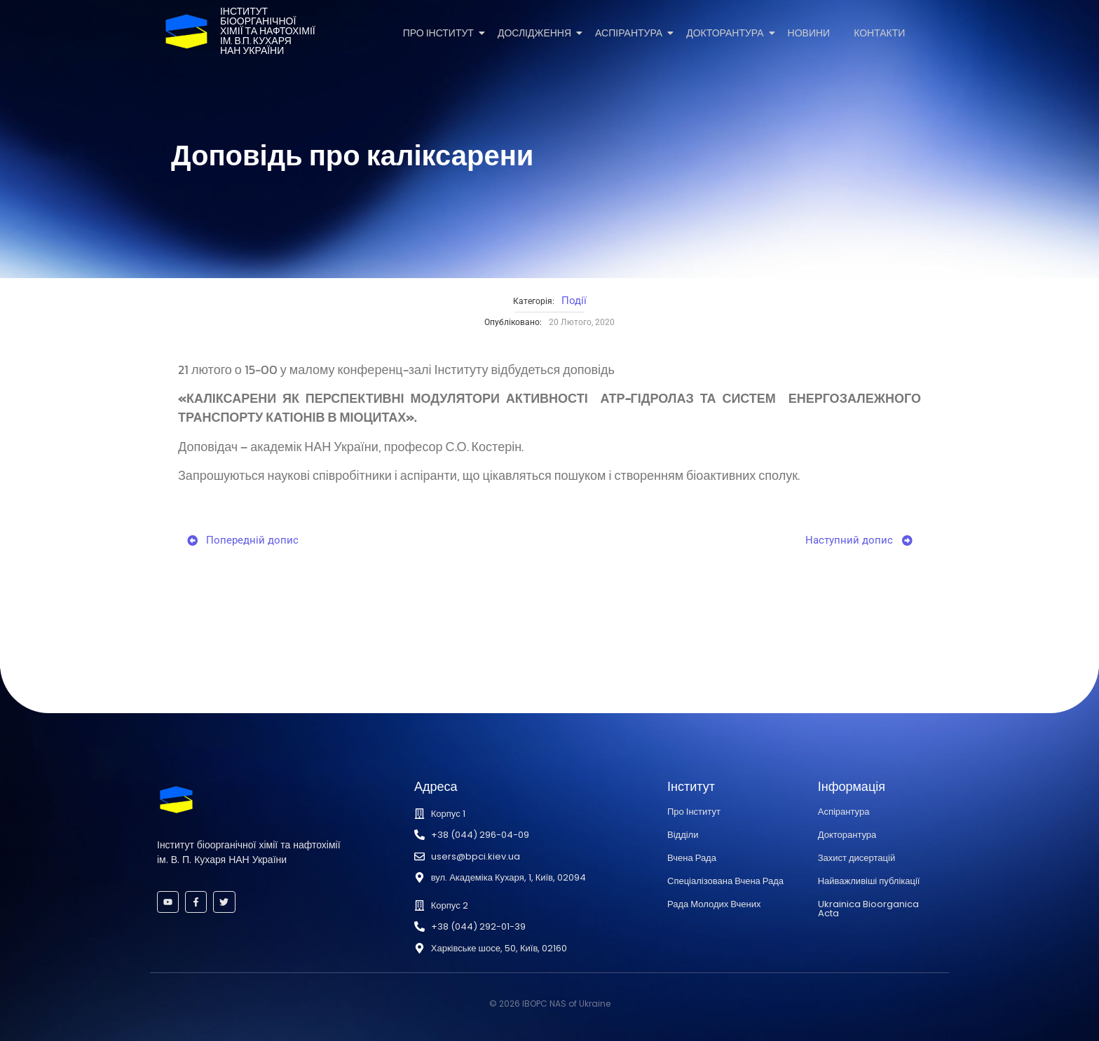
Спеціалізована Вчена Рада (725, 881)
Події (574, 300)
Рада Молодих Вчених (713, 904)
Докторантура (727, 33)
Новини (809, 33)
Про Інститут (441, 33)
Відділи (682, 834)
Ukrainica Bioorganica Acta (868, 908)
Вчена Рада (691, 857)
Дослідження (537, 33)
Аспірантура (631, 33)
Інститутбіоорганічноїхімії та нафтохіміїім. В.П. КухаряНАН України (267, 31)
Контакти (879, 33)
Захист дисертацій (856, 857)
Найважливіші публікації (869, 881)
